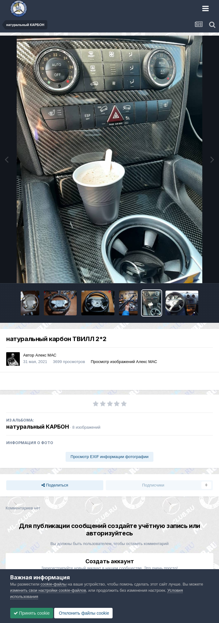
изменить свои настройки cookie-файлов (48, 590)
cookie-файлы (54, 584)
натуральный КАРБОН (37, 426)
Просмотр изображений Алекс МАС (124, 361)
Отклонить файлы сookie (83, 613)
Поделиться (54, 485)
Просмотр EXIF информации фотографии (109, 456)
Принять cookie (32, 613)
